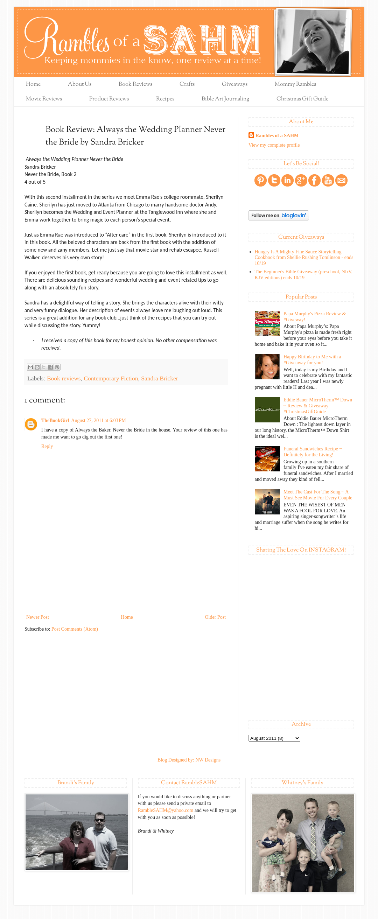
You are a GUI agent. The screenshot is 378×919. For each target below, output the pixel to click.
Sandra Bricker (159, 378)
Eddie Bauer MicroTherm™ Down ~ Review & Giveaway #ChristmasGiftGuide (318, 405)
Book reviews (64, 378)
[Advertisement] (126, 582)
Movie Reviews (44, 99)
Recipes (165, 99)
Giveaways (234, 84)
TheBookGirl (55, 420)
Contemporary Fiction (111, 378)
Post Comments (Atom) (74, 629)
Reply (47, 446)
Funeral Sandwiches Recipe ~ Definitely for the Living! (313, 451)
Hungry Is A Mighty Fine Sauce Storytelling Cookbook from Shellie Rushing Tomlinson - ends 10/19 (304, 257)
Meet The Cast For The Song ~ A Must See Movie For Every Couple (318, 494)
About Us (79, 84)
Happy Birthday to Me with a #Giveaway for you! (312, 359)
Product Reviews (109, 99)
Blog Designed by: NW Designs (189, 760)
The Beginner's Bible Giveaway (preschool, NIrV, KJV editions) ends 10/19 (303, 274)
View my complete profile (274, 145)
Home (33, 84)
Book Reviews (135, 84)
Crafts (187, 84)
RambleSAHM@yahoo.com (166, 810)
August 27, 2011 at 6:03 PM (98, 420)
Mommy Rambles (295, 84)
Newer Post (37, 617)
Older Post (215, 617)
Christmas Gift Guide (302, 99)
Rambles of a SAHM (277, 135)
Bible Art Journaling (225, 99)
